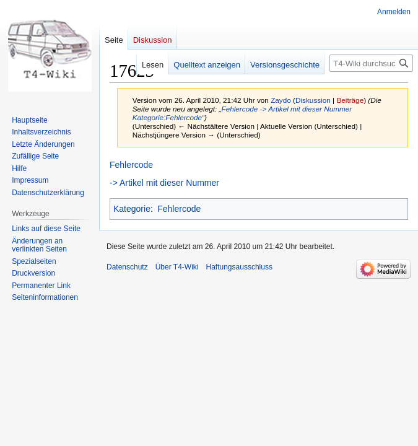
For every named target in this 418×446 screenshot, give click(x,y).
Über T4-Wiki (177, 267)
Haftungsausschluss (239, 267)
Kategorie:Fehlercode (167, 117)
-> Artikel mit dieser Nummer (306, 109)
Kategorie (131, 209)
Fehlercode (239, 109)
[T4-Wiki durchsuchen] (371, 63)
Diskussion (313, 100)
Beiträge (350, 100)
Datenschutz (127, 267)
